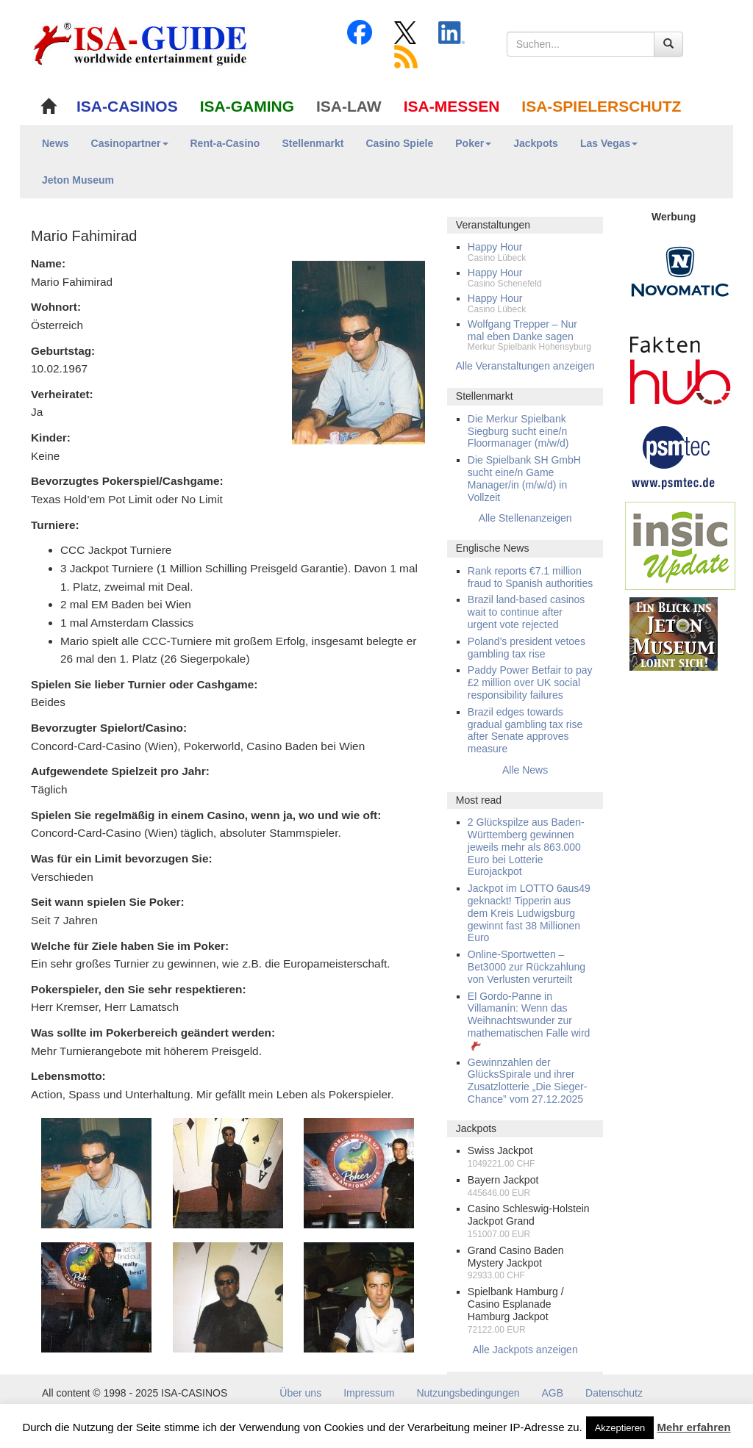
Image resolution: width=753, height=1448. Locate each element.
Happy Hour (495, 247)
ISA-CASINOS (127, 106)
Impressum (368, 1393)
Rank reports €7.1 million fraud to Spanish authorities (530, 577)
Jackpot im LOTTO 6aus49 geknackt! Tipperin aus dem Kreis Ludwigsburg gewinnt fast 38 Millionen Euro (529, 912)
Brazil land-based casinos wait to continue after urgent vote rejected (526, 612)
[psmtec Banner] (673, 455)
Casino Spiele (399, 143)
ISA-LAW (349, 106)
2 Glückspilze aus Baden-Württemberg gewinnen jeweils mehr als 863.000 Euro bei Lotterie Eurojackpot (526, 846)
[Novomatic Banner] (680, 271)
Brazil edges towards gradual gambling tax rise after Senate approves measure (525, 730)
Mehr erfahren (694, 1427)
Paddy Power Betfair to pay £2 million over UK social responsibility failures (530, 682)
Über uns (300, 1393)
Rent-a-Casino (225, 143)
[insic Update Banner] (680, 545)
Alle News (525, 770)
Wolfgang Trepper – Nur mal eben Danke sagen (522, 330)
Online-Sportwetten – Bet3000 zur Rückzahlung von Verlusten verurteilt (526, 966)
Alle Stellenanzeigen (525, 518)
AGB (553, 1393)
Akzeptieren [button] (620, 1427)
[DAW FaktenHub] (680, 366)
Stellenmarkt (312, 143)
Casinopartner (129, 143)
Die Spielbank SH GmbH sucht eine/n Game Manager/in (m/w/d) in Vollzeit (524, 478)
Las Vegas (609, 143)
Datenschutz (614, 1393)
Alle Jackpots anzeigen (524, 1349)
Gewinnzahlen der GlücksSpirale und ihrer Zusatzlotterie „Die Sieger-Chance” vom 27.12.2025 (528, 1080)
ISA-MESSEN (452, 106)
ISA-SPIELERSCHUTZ (601, 106)
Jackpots (535, 143)
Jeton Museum (78, 180)
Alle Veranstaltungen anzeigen (525, 366)
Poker (473, 143)
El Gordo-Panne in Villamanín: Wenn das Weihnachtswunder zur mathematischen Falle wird (529, 1020)
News (55, 143)
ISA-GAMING (247, 106)
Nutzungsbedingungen (467, 1393)
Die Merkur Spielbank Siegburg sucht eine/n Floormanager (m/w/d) (518, 431)
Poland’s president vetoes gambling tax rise (526, 647)
